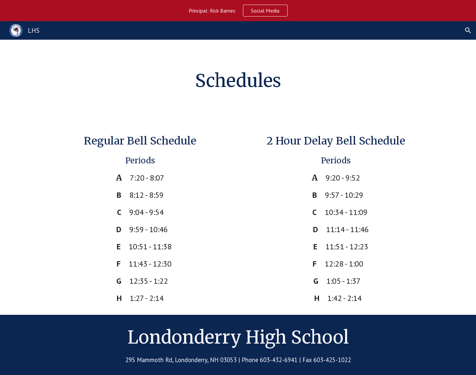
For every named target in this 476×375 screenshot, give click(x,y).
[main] (238, 81)
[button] (468, 30)
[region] (238, 10)
